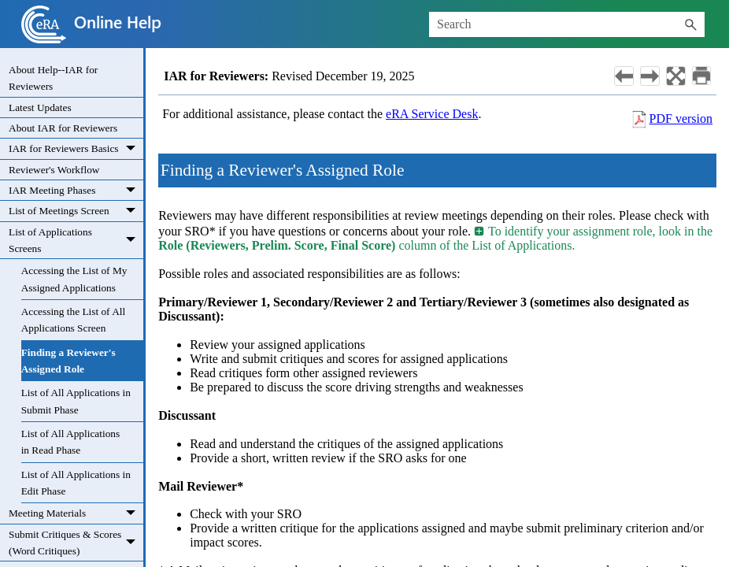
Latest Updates (40, 107)
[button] (690, 24)
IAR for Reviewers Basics (76, 149)
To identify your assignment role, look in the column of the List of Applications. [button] (435, 238)
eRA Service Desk (432, 113)
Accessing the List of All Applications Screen (73, 320)
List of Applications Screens (76, 240)
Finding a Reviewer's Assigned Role (68, 360)
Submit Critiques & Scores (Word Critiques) (76, 542)
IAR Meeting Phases (76, 190)
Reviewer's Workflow (54, 170)
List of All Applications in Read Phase (70, 442)
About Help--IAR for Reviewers (53, 78)
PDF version (680, 118)
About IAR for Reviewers (63, 128)
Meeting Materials (76, 513)
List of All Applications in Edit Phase (76, 483)
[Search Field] (567, 24)
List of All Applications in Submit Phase (76, 401)
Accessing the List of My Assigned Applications (74, 279)
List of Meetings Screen (76, 211)
